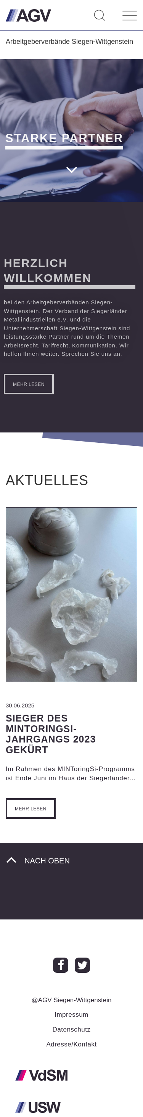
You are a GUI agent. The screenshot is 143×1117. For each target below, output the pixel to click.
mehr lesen (26, 384)
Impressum (71, 1014)
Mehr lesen (31, 809)
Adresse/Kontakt (71, 1044)
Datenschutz (72, 1029)
